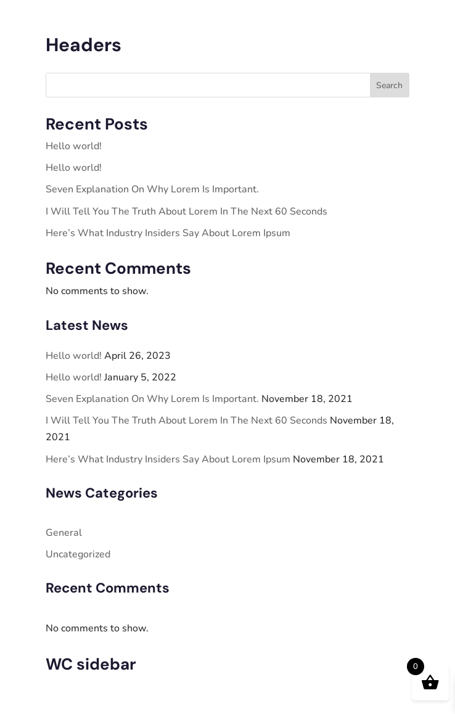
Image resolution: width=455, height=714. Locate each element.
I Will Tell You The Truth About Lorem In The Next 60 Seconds (186, 211)
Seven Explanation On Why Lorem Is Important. (152, 189)
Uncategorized (78, 554)
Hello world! (74, 146)
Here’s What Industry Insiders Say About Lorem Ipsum (168, 233)
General (64, 533)
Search (389, 85)
